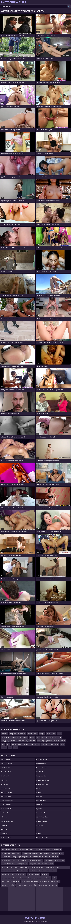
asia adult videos (45, 853)
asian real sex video (8, 864)
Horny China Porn (42, 837)
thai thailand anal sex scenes (10, 881)
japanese (53, 737)
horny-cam (13, 734)
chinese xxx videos (42, 780)
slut (42, 737)
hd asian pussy (20, 874)
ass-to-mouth (6, 737)
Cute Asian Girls (41, 768)
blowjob (41, 734)
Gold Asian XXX (41, 813)
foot (39, 741)
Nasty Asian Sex (41, 776)
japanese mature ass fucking (42, 878)
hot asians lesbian (47, 864)
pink (38, 737)
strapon (32, 737)
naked (59, 734)
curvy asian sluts (35, 864)
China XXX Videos (41, 821)
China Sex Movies (6, 772)
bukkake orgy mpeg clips (30, 853)
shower (4, 748)
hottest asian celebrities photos (54, 860)
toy (43, 741)
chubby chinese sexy (21, 871)
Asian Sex (4, 780)
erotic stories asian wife (37, 871)
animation (45, 744)
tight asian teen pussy (35, 860)
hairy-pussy (5, 741)
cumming (33, 744)
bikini (15, 748)
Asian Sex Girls (5, 759)
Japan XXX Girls (6, 837)
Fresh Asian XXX (41, 764)
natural (49, 734)
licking (63, 744)
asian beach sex (51, 871)
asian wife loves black (8, 860)
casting (14, 744)
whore (63, 741)
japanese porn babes (8, 885)
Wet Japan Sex (5, 788)
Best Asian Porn (6, 776)
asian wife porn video (51, 857)
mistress (13, 741)
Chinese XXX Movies (42, 784)
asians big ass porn (22, 864)
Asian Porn (4, 817)
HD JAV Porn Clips (42, 817)
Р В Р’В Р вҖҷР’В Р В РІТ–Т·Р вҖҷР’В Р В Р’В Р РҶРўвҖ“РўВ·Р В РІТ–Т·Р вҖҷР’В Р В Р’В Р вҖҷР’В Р (31, 849)
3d (39, 744)
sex (37, 829)
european (15, 737)
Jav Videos (4, 825)
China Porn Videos (7, 800)
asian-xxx (21, 741)
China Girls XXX (6, 809)
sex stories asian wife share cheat (27, 885)
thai (47, 737)
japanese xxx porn (7, 871)
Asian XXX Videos (6, 764)
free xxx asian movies (36, 857)
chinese (56, 741)
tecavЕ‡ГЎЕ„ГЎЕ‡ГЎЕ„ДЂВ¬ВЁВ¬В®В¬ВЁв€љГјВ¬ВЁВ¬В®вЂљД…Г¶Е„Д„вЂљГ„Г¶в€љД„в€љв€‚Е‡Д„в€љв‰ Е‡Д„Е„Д (30, 867)
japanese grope (23, 857)
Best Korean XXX (41, 759)
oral (54, 734)
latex (8, 744)
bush (10, 748)
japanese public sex (33, 874)
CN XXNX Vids (40, 772)
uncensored (23, 737)
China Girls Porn (6, 805)
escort (20, 744)
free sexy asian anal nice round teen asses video (16, 878)
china (59, 737)
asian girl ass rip (22, 860)
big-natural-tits (30, 741)
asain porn (45, 874)
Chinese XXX (40, 833)
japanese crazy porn (8, 874)
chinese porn (40, 792)
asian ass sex (6, 853)
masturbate (21, 734)
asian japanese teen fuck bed (48, 885)
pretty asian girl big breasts (29, 881)
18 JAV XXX (4, 813)
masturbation (54, 744)
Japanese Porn (41, 800)
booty (26, 744)
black (35, 734)
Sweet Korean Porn (7, 821)
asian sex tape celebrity (9, 857)
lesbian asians (16, 853)
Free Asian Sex (5, 768)
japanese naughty (57, 853)
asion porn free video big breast (50, 881)
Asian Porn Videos (7, 796)
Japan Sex (39, 796)
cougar (30, 734)
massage (4, 734)
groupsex (49, 741)
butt (3, 744)
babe (54, 878)
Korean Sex (4, 784)
